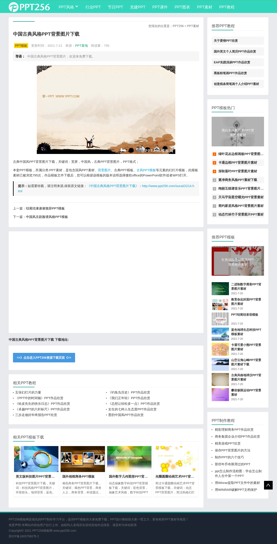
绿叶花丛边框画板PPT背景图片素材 (244, 154)
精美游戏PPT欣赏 (228, 443)
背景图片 (104, 170)
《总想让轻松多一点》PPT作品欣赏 (134, 403)
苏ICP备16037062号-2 (24, 536)
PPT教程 (227, 7)
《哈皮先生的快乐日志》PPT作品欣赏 (42, 403)
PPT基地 (81, 45)
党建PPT (137, 7)
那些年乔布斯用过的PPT (232, 464)
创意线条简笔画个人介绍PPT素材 (236, 84)
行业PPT (93, 7)
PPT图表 (182, 7)
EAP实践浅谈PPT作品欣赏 (232, 62)
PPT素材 (204, 7)
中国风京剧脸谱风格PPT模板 (47, 217)
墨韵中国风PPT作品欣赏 (126, 415)
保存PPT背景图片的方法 (232, 450)
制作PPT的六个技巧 (229, 457)
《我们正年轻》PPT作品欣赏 (129, 398)
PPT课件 (160, 7)
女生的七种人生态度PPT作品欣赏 (132, 409)
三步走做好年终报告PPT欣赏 (36, 415)
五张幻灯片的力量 (28, 392)
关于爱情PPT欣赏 (226, 40)
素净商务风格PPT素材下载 (237, 180)
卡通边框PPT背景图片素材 (237, 162)
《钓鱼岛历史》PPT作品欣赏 (129, 392)
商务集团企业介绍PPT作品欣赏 (237, 436)
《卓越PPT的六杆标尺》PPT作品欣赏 (42, 409)
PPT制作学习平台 (53, 519)
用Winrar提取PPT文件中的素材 (237, 483)
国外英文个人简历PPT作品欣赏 (235, 51)
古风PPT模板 (146, 170)
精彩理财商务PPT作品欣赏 (234, 429)
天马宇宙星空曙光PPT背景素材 (241, 197)
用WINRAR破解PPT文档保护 (236, 489)
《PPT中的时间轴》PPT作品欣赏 (39, 398)
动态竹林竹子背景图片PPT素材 (241, 214)
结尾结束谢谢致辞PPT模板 (45, 208)
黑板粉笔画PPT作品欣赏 (230, 73)
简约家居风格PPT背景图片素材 (241, 206)
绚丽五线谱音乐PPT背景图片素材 (242, 188)
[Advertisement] (106, 282)
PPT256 (178, 26)
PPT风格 (66, 7)
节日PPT (115, 7)
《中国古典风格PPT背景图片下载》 (113, 186)
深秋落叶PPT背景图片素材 (237, 171)
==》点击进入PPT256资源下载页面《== (44, 357)
